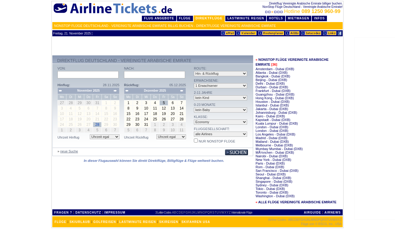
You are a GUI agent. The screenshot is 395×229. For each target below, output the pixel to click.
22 (128, 119)
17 (146, 114)
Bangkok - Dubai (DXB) (273, 76)
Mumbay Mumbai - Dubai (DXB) (279, 149)
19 (164, 114)
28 (182, 119)
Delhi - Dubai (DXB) (270, 83)
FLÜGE (60, 222)
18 (155, 114)
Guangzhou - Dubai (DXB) (275, 94)
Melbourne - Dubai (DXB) (274, 145)
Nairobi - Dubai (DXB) (272, 156)
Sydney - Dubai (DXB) (272, 185)
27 (173, 119)
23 (137, 119)
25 (155, 119)
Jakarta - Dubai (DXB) (272, 109)
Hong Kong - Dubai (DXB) (275, 98)
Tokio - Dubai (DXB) (270, 189)
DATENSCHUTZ (88, 212)
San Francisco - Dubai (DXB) (277, 170)
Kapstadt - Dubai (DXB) (273, 120)
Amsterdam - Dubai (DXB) (275, 69)
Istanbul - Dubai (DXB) (272, 105)
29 (128, 125)
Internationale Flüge (241, 212)
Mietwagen (298, 18)
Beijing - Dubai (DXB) (271, 80)
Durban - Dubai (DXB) (272, 87)
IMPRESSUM (115, 212)
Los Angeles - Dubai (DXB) (275, 134)
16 (137, 114)
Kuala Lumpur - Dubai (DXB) (277, 123)
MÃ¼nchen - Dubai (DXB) (275, 152)
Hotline (303, 11)
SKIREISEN (168, 222)
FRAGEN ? (63, 212)
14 (182, 108)
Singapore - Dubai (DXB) (274, 181)
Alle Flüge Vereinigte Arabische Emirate (297, 202)
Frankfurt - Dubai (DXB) (273, 91)
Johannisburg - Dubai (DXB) (276, 112)
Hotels (276, 18)
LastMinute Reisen (245, 18)
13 (173, 108)
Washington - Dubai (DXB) (275, 196)
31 (146, 125)
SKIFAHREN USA (195, 222)
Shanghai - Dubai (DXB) (273, 178)
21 (182, 114)
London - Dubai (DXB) (272, 127)
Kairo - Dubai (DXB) (270, 116)
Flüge (185, 18)
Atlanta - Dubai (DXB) (272, 72)
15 (128, 114)
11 (155, 108)
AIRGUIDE (312, 212)
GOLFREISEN (104, 222)
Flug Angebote (159, 18)
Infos (319, 18)
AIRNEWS (332, 212)
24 (146, 119)
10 (146, 108)
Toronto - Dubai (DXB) (272, 192)
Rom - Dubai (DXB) (270, 167)
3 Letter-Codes (163, 212)
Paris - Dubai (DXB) (270, 163)
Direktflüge (209, 18)
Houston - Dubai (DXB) (273, 101)
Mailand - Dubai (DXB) (272, 141)
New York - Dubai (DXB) (273, 160)
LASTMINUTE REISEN (137, 222)
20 (173, 114)
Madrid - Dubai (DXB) (271, 138)
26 (164, 119)
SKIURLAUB (80, 222)
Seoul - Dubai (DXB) (271, 174)
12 (164, 108)
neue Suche (69, 151)
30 (137, 125)
